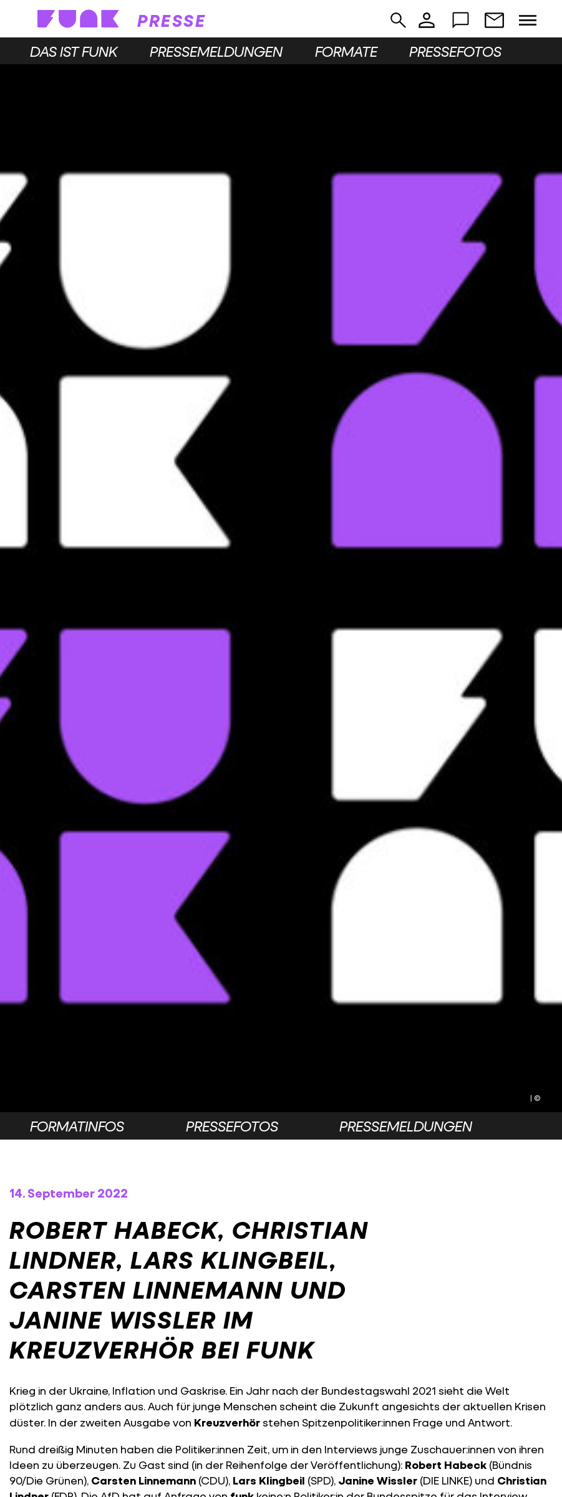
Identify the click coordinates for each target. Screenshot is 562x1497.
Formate (346, 51)
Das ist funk (73, 51)
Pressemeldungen (216, 51)
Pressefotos (455, 51)
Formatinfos (77, 1126)
